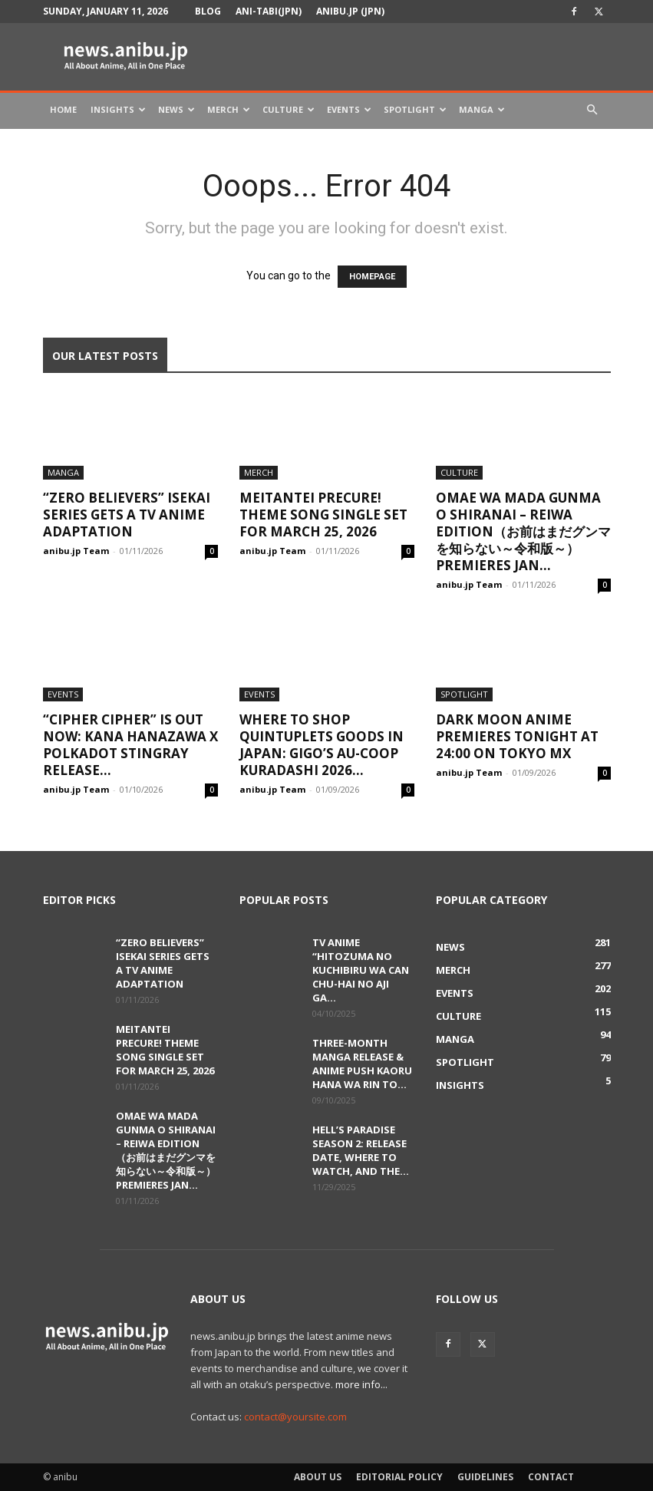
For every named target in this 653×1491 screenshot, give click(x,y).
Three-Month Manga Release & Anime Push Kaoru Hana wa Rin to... (362, 1063)
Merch (228, 109)
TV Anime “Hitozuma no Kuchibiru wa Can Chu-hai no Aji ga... (360, 969)
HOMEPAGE (372, 277)
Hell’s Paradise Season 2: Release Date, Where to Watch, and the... (360, 1150)
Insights (118, 109)
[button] (592, 110)
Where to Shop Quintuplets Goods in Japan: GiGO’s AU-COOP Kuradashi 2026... (321, 745)
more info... (361, 1384)
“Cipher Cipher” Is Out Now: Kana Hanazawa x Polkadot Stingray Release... (130, 745)
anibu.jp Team (76, 550)
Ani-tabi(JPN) (269, 11)
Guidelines (485, 1476)
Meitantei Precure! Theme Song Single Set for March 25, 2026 (323, 514)
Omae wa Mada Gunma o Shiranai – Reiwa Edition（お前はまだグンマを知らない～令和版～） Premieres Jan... (523, 531)
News (176, 109)
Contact (551, 1476)
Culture (288, 109)
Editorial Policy (399, 1476)
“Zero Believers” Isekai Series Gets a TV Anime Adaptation (126, 514)
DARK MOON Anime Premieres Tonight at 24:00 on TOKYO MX (517, 736)
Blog (208, 11)
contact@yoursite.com (295, 1416)
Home (63, 109)
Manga (482, 109)
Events (349, 109)
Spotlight (415, 109)
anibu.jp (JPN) (350, 11)
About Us (317, 1476)
